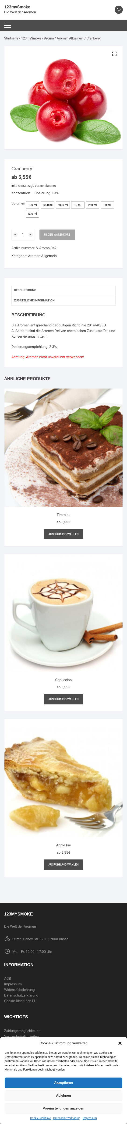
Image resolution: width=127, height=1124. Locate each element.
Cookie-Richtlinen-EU (20, 1001)
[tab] (64, 290)
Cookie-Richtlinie (40, 1118)
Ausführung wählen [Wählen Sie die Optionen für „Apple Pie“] (63, 864)
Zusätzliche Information (34, 300)
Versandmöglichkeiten (21, 1036)
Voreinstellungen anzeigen (63, 1108)
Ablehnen (63, 1095)
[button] (120, 1043)
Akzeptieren (63, 1083)
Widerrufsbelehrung (19, 990)
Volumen (18, 203)
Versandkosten (45, 185)
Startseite (11, 38)
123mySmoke (17, 6)
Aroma (49, 38)
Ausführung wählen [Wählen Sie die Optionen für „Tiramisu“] (63, 534)
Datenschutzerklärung (67, 1118)
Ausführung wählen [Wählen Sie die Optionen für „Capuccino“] (63, 699)
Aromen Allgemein (70, 38)
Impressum (90, 1118)
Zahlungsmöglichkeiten (22, 1031)
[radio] (32, 205)
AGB (7, 978)
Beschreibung (25, 290)
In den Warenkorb (57, 234)
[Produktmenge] (23, 234)
